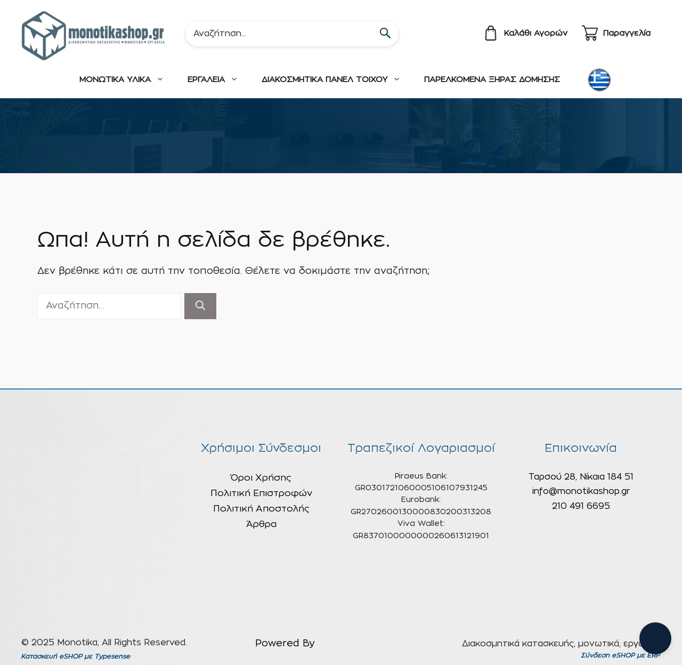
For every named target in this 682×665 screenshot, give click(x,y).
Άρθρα (261, 524)
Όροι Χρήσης (261, 477)
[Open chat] (655, 638)
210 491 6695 (581, 506)
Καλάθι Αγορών (535, 33)
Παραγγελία (627, 33)
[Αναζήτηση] (200, 306)
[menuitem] (599, 80)
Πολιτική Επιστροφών (261, 493)
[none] (601, 80)
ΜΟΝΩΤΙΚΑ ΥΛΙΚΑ (127, 79)
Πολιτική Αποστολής (261, 508)
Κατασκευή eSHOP (51, 656)
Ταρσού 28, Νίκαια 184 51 (581, 477)
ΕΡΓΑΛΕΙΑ (219, 79)
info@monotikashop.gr (581, 491)
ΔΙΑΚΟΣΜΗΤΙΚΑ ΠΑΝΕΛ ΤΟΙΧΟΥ (337, 79)
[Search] (292, 33)
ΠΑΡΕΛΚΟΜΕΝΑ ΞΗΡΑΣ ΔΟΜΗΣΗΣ (492, 80)
